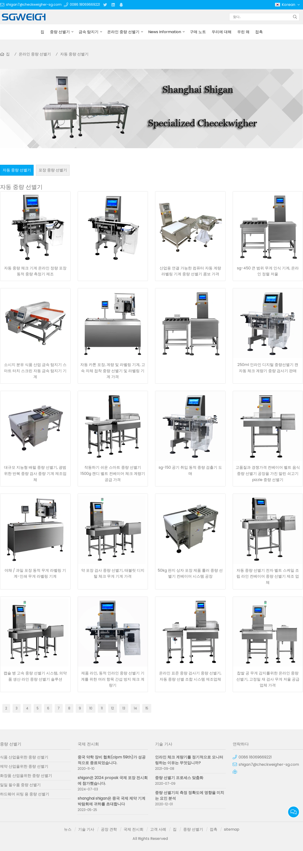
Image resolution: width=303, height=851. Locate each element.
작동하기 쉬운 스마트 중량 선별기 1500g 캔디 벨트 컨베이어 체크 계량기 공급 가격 (112, 473)
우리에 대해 (222, 32)
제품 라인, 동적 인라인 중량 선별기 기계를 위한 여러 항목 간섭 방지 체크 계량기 (112, 679)
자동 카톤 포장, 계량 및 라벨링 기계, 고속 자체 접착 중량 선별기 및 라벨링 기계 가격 (112, 370)
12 (112, 708)
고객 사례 (158, 829)
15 (146, 708)
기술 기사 (86, 829)
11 (102, 708)
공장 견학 (109, 829)
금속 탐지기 (88, 32)
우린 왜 (243, 32)
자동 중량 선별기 (74, 54)
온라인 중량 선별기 (123, 32)
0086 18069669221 (85, 4)
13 (123, 708)
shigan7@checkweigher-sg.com (34, 4)
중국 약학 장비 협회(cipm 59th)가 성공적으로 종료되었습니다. (112, 760)
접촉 (259, 32)
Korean (291, 5)
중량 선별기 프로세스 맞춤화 (179, 777)
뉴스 (67, 829)
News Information (164, 32)
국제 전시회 (133, 829)
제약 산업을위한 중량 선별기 (24, 766)
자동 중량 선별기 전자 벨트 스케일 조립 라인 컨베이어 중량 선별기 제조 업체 (267, 576)
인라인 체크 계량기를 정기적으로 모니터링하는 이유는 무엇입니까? (189, 760)
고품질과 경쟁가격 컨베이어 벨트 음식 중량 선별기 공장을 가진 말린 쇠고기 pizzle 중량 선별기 (268, 473)
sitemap (231, 829)
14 (135, 708)
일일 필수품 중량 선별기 (20, 785)
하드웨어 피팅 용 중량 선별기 (24, 794)
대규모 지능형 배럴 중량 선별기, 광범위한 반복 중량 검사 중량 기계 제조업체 (35, 473)
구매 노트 (198, 32)
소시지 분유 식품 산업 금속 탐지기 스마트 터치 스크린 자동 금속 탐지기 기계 (35, 370)
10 (90, 708)
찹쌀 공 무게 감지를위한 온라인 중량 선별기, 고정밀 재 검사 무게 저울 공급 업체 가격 (267, 679)
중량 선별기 (60, 32)
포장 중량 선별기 (53, 170)
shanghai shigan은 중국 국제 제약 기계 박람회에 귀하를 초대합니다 (111, 801)
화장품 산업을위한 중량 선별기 (26, 775)
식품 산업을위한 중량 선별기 (24, 757)
